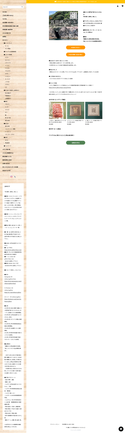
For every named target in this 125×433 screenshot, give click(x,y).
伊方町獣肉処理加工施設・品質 (10, 26)
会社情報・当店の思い (8, 22)
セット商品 (7, 48)
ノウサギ (7, 82)
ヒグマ (6, 57)
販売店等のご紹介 (7, 160)
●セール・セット (8, 43)
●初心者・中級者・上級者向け (11, 90)
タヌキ (6, 73)
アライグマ (7, 71)
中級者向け (8, 95)
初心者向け (8, 93)
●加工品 (6, 123)
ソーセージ (8, 131)
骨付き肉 (7, 120)
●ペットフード (7, 146)
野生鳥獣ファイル (7, 156)
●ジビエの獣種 (8, 54)
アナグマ (7, 68)
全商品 (4, 36)
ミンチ (6, 107)
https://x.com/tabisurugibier (12, 292)
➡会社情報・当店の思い (76, 54)
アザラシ (7, 84)
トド (6, 87)
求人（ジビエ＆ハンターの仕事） (10, 167)
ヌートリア (7, 79)
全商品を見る (76, 143)
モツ (6, 112)
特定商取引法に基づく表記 (68, 424)
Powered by (76, 430)
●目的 (5, 137)
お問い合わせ (6, 163)
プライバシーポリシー (55, 424)
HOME (5, 12)
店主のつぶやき (7, 170)
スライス (7, 109)
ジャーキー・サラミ (9, 134)
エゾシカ (7, 60)
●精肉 (5, 101)
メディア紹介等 (6, 149)
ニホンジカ (8, 63)
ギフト (6, 140)
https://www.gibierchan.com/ (13, 250)
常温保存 (7, 143)
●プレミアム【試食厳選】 (10, 51)
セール (6, 46)
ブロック (7, 104)
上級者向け (8, 98)
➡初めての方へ (75, 47)
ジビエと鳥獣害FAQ (8, 153)
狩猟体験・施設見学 (8, 29)
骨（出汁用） (8, 118)
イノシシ (7, 65)
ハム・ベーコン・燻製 (10, 129)
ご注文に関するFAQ (8, 15)
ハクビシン (8, 76)
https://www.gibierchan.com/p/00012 (60, 87)
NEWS (5, 19)
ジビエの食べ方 (7, 33)
